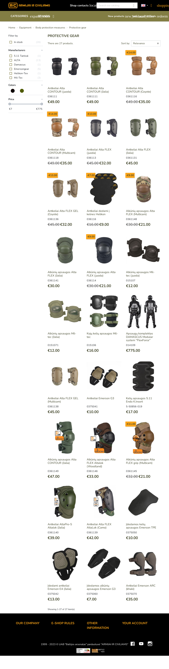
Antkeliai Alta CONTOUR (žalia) (98, 90)
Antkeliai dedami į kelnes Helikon (98, 212)
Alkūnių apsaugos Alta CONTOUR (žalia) (62, 461)
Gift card (92, 641)
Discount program (98, 637)
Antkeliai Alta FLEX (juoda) (99, 151)
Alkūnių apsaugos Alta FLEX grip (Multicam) (140, 461)
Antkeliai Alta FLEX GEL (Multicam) (63, 400)
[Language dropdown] (144, 5)
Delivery (56, 641)
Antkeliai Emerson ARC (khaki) (140, 587)
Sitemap (92, 662)
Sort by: (125, 43)
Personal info (130, 632)
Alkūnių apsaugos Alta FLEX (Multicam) (140, 212)
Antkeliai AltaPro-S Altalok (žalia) (60, 526)
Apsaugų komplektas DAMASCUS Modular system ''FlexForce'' (139, 337)
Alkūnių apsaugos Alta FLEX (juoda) (101, 273)
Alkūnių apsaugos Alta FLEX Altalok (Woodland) (101, 463)
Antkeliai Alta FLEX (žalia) (138, 151)
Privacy (55, 649)
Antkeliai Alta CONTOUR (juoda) (59, 90)
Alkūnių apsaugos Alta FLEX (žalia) (62, 273)
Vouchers (128, 654)
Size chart (93, 658)
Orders (126, 641)
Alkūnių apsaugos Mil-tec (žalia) (62, 335)
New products (118, 16)
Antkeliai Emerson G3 (100, 398)
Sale (137, 16)
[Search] (117, 5)
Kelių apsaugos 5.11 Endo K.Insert (139, 400)
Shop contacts (81, 5)
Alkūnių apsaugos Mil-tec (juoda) (140, 273)
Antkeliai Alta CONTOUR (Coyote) (138, 90)
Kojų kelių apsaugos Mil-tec (102, 335)
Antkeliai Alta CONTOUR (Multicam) (61, 151)
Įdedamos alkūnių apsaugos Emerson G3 (101, 587)
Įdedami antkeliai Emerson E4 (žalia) (59, 587)
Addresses (129, 649)
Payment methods (62, 637)
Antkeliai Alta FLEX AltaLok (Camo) (99, 526)
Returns (56, 645)
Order (55, 632)
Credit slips (129, 645)
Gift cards (153, 16)
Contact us (58, 654)
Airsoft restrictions (98, 646)
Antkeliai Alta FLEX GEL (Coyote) (63, 212)
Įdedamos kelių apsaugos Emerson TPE (141, 526)
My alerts (128, 658)
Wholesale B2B (26, 645)
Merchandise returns (135, 637)
